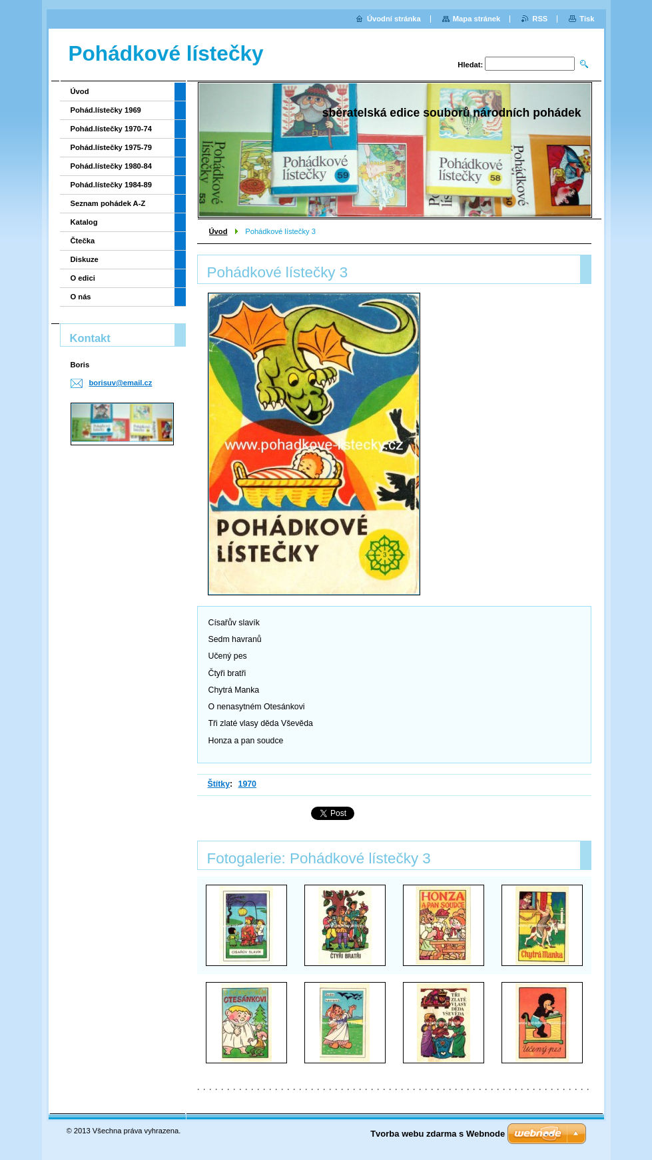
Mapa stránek (477, 19)
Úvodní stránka (394, 19)
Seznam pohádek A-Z (108, 203)
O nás (81, 297)
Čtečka (83, 241)
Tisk (586, 19)
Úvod (218, 231)
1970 (247, 784)
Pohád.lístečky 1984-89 (112, 185)
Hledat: (470, 65)
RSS (539, 19)
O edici (83, 278)
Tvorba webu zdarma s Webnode (437, 1134)
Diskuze (85, 259)
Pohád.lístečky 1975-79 (112, 147)
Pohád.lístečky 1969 (106, 110)
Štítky (219, 784)
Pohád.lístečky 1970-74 (112, 129)
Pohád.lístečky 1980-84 (112, 166)
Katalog (84, 222)
